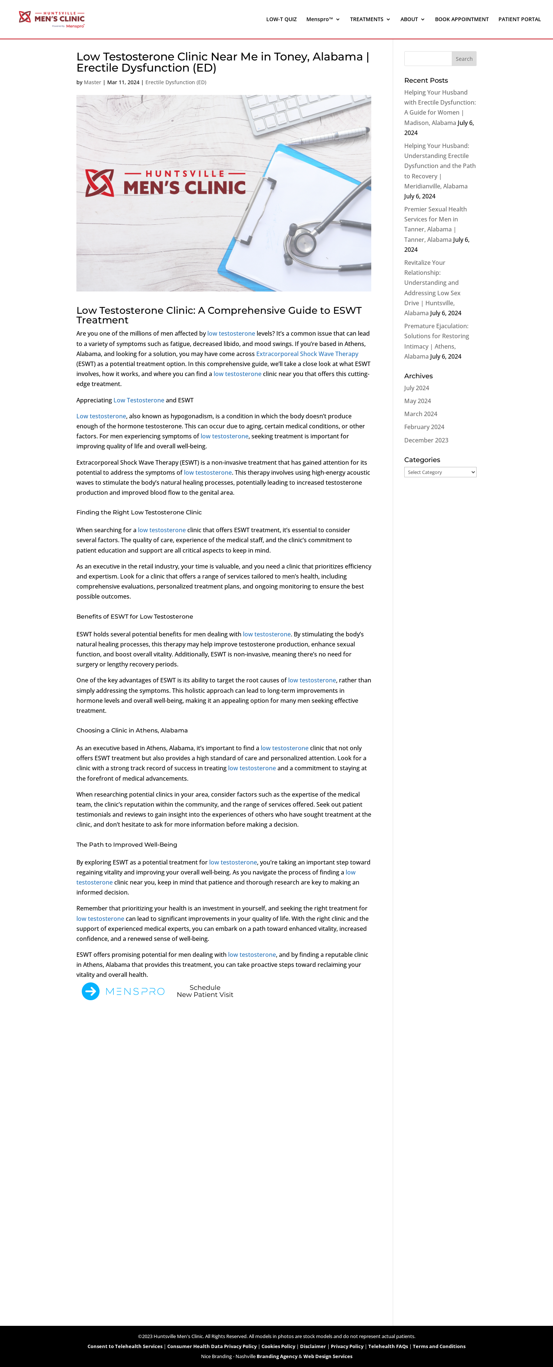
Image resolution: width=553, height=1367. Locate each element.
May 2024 (417, 401)
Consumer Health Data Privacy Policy (212, 1346)
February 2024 (424, 427)
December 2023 (426, 440)
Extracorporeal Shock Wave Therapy (307, 354)
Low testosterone (101, 416)
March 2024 (420, 414)
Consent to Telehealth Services (125, 1346)
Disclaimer (313, 1346)
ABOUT (409, 20)
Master (92, 82)
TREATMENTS (367, 20)
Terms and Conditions (439, 1346)
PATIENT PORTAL (519, 20)
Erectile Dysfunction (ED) (175, 82)
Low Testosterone (138, 400)
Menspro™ (319, 20)
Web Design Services (327, 1356)
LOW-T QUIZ (281, 20)
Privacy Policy (347, 1346)
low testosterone (231, 333)
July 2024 (416, 388)
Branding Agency (277, 1356)
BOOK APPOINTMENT (462, 20)
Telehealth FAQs (388, 1346)
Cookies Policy (278, 1346)
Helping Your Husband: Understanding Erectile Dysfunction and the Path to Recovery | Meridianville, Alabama (440, 166)
